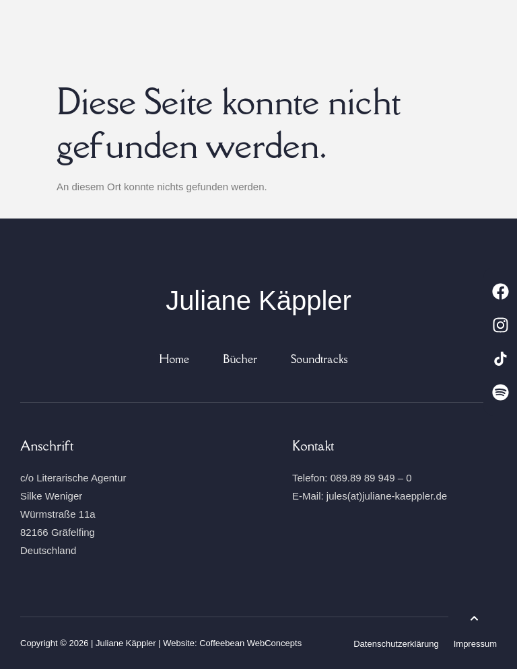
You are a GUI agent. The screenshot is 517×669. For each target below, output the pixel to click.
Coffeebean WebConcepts (250, 643)
